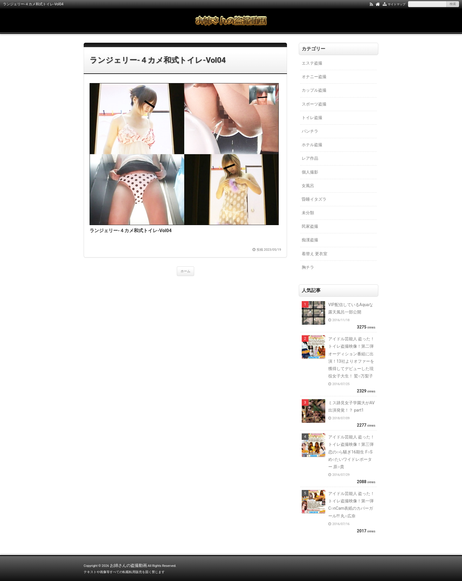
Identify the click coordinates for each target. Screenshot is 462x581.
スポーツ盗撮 (314, 104)
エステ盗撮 (312, 63)
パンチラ (310, 131)
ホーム (185, 271)
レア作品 (310, 158)
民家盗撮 (310, 226)
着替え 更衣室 (314, 253)
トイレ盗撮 (312, 117)
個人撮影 (310, 172)
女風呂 (308, 185)
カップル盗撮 (314, 90)
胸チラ (308, 267)
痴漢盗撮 (310, 239)
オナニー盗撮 (314, 76)
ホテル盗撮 (312, 144)
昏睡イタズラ (314, 199)
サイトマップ (396, 4)
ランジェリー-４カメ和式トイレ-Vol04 (158, 60)
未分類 (308, 212)
